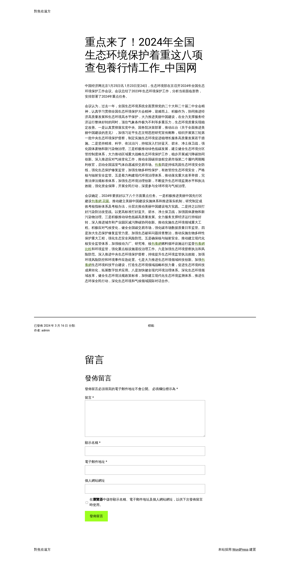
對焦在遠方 (42, 11)
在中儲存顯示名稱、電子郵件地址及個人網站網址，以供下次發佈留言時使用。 (146, 502)
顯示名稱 (92, 443)
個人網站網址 (95, 480)
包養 (158, 165)
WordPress (240, 549)
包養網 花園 (100, 201)
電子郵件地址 (96, 462)
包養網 (156, 243)
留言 (89, 397)
